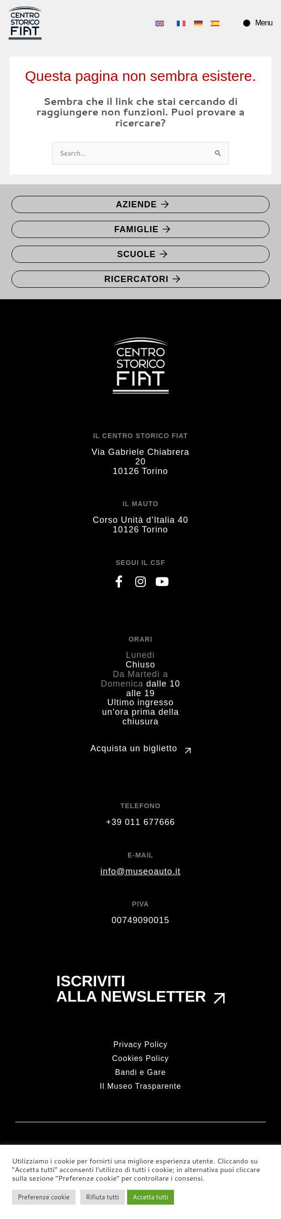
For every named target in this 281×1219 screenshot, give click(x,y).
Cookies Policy (140, 1058)
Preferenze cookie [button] (44, 1197)
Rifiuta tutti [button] (102, 1197)
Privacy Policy (140, 1044)
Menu (263, 23)
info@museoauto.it (140, 871)
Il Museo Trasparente (140, 1086)
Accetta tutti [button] (150, 1197)
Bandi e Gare (140, 1072)
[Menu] (246, 23)
